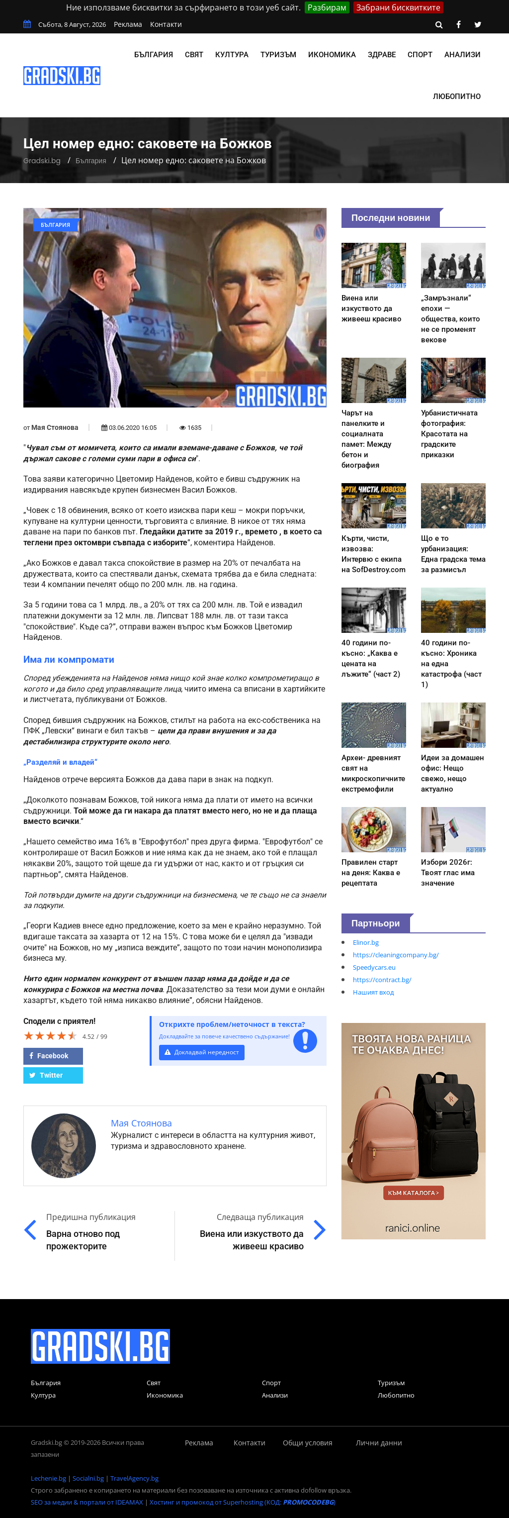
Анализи (462, 54)
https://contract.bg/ (382, 979)
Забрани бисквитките (398, 7)
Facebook (48, 1056)
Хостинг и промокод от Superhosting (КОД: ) (243, 1502)
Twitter (46, 1075)
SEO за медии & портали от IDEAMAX (87, 1502)
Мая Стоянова (55, 427)
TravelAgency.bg (134, 1478)
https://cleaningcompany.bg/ (396, 954)
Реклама (128, 24)
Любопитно (457, 96)
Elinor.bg (366, 942)
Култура (232, 54)
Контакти (166, 24)
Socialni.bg (88, 1478)
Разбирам (327, 7)
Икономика (332, 54)
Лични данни (379, 1442)
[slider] (50, 1035)
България (153, 54)
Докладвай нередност (203, 1052)
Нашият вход (373, 992)
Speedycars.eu (374, 967)
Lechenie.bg (48, 1478)
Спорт (420, 54)
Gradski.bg (42, 161)
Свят (194, 54)
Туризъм (278, 54)
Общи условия (308, 1442)
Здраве (382, 54)
